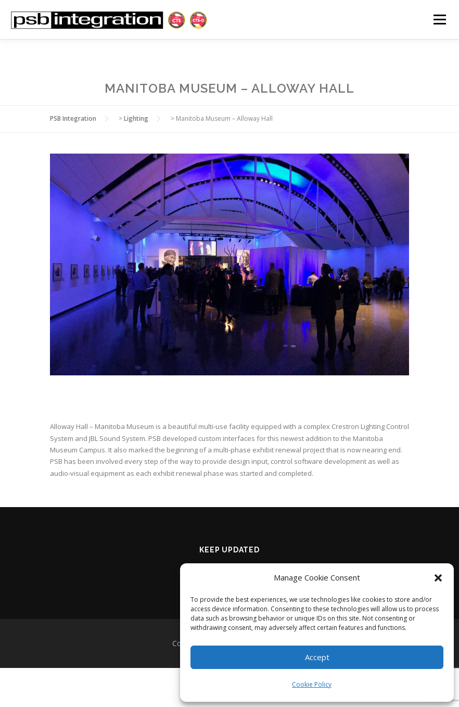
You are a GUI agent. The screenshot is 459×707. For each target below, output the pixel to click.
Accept (317, 657)
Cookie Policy (312, 684)
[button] (438, 578)
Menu (439, 19)
